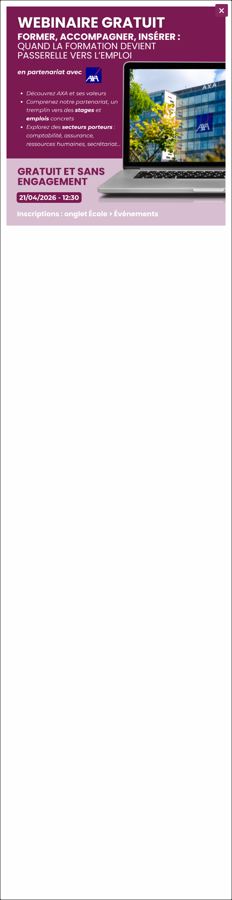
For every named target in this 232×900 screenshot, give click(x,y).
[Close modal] (221, 10)
